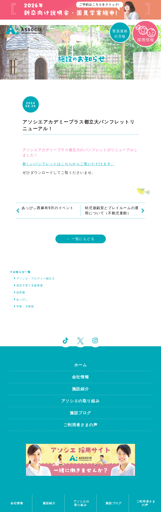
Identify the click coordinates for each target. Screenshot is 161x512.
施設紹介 (80, 389)
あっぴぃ (22, 299)
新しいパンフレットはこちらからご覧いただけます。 (68, 164)
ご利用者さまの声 (80, 425)
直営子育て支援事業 (29, 285)
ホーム (80, 365)
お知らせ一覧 (22, 272)
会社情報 (80, 377)
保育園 (20, 292)
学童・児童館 (25, 306)
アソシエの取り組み (80, 401)
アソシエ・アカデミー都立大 (35, 278)
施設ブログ (80, 413)
